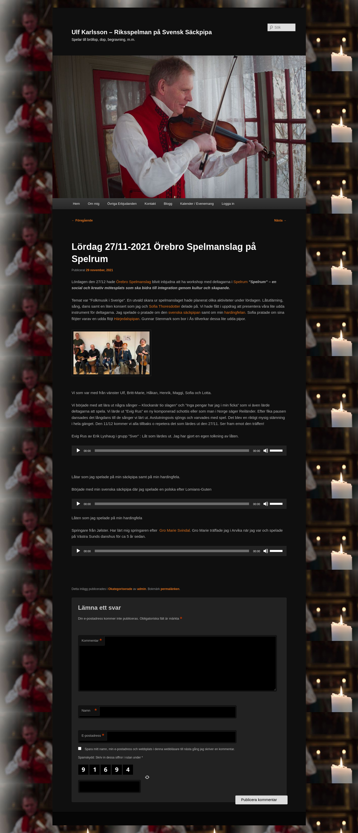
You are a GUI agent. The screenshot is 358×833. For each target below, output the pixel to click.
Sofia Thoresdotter (164, 306)
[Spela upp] (78, 450)
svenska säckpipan (184, 312)
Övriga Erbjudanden (122, 204)
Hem (76, 204)
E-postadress (93, 735)
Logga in (228, 204)
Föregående (82, 220)
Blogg (168, 204)
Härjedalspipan (126, 319)
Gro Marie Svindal (174, 530)
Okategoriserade (120, 589)
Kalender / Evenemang (197, 204)
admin (141, 589)
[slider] (172, 450)
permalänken (170, 589)
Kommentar (92, 640)
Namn (89, 710)
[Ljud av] (265, 450)
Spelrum (240, 282)
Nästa (280, 220)
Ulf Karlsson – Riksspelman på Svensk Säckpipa (142, 32)
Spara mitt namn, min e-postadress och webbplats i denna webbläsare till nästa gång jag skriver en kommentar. (160, 749)
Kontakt (150, 204)
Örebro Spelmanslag (133, 282)
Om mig (94, 204)
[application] (179, 451)
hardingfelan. (235, 312)
